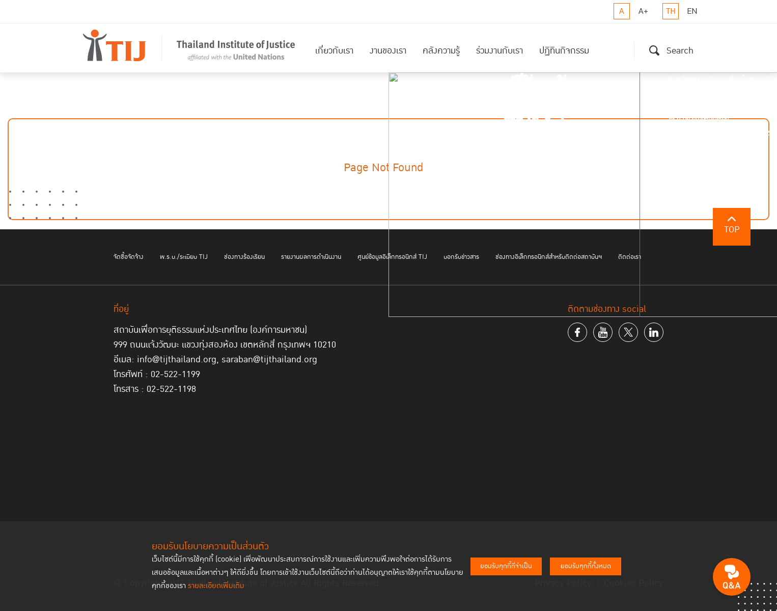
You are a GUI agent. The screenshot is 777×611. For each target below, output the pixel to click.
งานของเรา (388, 51)
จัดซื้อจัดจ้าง (129, 257)
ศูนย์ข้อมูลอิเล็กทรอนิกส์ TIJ (392, 257)
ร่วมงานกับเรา (499, 51)
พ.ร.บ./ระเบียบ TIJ (184, 257)
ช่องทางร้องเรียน (244, 257)
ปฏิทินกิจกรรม (564, 51)
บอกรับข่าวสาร (461, 257)
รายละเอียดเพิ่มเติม (216, 586)
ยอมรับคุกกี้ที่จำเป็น (506, 566)
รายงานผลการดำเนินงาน (311, 257)
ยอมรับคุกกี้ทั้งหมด (586, 566)
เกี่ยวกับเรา (334, 51)
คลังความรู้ (441, 51)
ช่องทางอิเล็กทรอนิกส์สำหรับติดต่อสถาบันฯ (548, 257)
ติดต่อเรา (629, 257)
